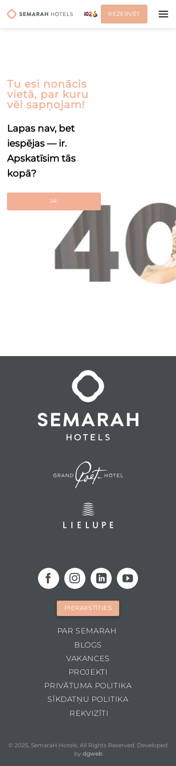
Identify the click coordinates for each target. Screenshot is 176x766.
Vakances (88, 658)
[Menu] (163, 13)
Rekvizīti (89, 713)
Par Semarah (87, 630)
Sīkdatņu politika (87, 699)
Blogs (88, 644)
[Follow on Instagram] (74, 578)
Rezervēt (124, 13)
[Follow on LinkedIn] (101, 578)
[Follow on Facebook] (48, 578)
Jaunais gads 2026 (91, 14)
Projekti (88, 672)
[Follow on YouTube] (127, 578)
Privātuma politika (87, 685)
